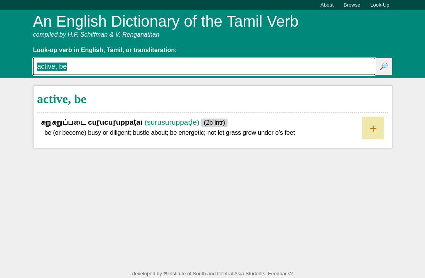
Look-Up (379, 5)
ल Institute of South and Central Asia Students (214, 273)
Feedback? (280, 273)
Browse (352, 5)
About (327, 5)
